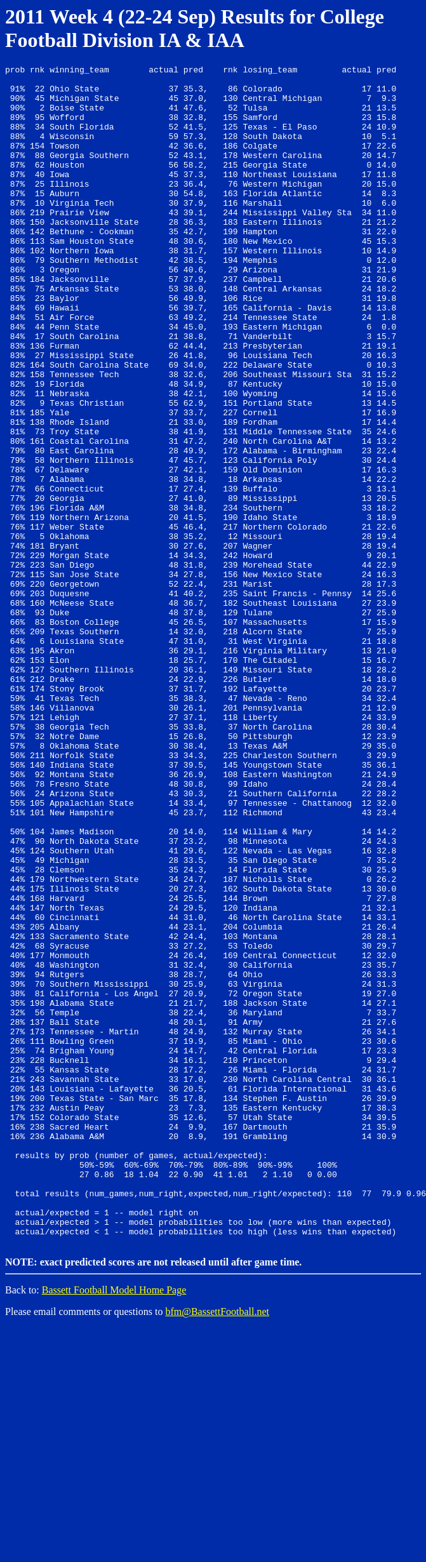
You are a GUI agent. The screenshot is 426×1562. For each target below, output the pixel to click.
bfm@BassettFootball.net (217, 1545)
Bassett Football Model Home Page (114, 1524)
